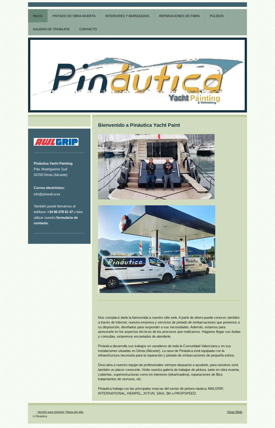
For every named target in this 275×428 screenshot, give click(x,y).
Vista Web (234, 412)
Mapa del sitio (74, 412)
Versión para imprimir (49, 412)
